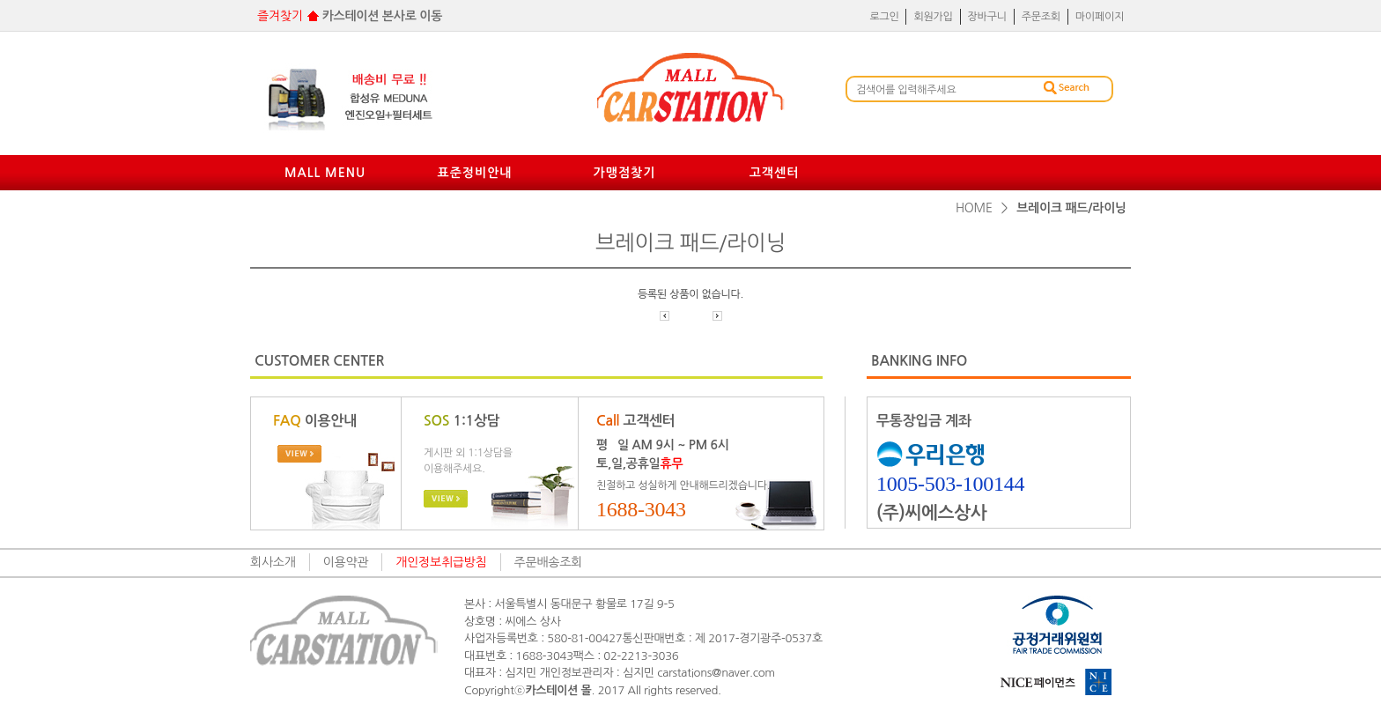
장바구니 (987, 16)
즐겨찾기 (280, 16)
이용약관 (346, 562)
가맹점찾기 (625, 173)
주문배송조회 (548, 562)
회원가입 (932, 16)
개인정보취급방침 (440, 562)
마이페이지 (1099, 16)
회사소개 (273, 562)
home (974, 208)
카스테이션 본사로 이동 (382, 16)
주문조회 (1041, 16)
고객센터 (775, 173)
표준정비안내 (475, 173)
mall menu (325, 173)
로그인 (883, 16)
